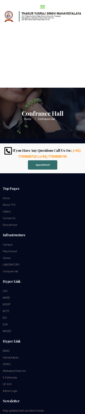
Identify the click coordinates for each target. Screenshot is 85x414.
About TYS (9, 204)
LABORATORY (11, 264)
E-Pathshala (10, 377)
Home (27, 119)
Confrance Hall (46, 119)
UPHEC (7, 364)
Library (7, 257)
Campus (8, 244)
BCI (5, 317)
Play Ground (10, 251)
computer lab (10, 271)
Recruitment (10, 224)
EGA (5, 324)
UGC (5, 291)
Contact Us (9, 218)
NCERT (7, 304)
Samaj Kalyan (11, 357)
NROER (7, 331)
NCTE (6, 311)
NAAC (6, 350)
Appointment (42, 164)
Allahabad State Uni (14, 370)
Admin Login (10, 390)
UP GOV (7, 384)
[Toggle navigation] (41, 14)
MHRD (6, 297)
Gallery (7, 211)
